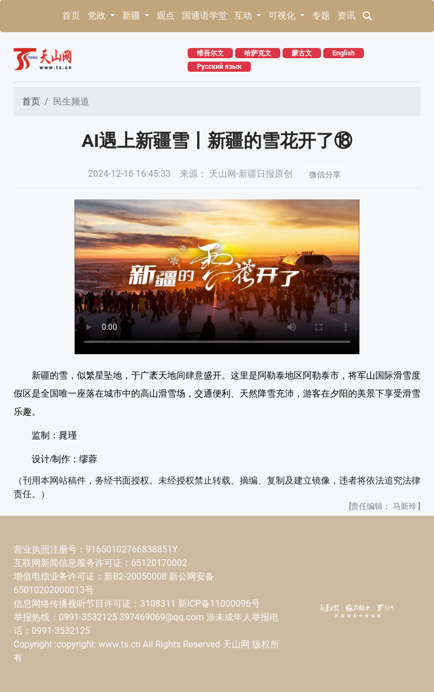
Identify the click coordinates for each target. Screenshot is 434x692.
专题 (321, 15)
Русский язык (219, 67)
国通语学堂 (204, 15)
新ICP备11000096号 (219, 603)
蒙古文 (302, 53)
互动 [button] (244, 15)
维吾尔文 (210, 53)
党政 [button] (98, 15)
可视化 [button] (283, 15)
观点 (166, 15)
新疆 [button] (132, 15)
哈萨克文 (257, 53)
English (343, 53)
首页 (71, 15)
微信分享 (325, 174)
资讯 (346, 15)
